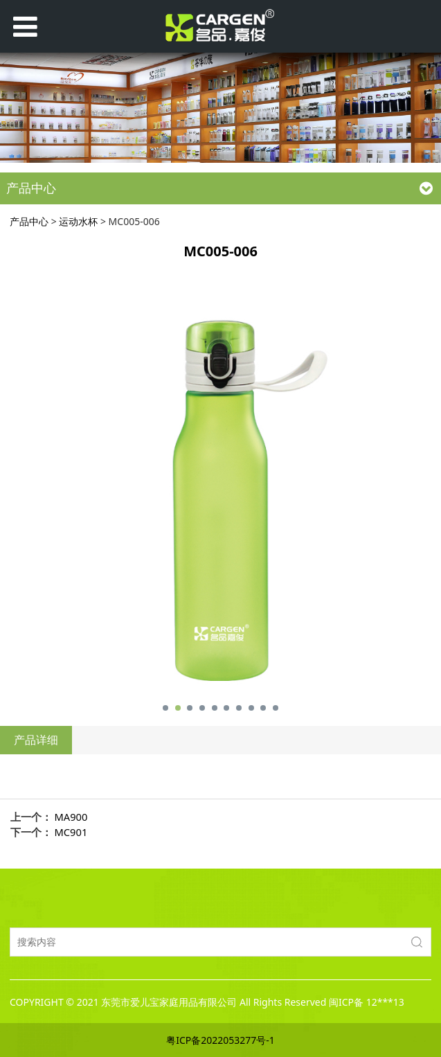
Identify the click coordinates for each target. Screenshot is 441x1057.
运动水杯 (78, 221)
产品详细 (36, 739)
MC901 (71, 832)
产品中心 (29, 221)
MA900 (71, 817)
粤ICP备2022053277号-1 (220, 1040)
